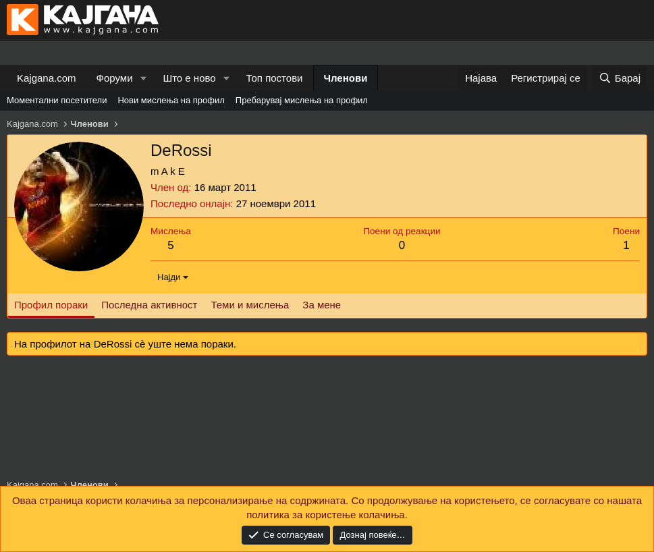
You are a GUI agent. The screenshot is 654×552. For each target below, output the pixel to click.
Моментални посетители (57, 100)
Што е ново (189, 78)
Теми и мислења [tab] (250, 304)
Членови (346, 78)
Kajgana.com (46, 78)
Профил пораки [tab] (51, 304)
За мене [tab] (321, 304)
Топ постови (274, 78)
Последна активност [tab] (149, 304)
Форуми (115, 78)
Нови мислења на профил (170, 100)
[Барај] (619, 77)
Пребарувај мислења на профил (302, 100)
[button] (143, 77)
